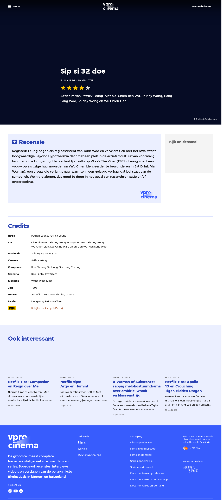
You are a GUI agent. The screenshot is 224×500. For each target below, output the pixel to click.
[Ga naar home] (110, 6)
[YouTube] (16, 491)
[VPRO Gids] (190, 469)
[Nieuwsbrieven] (201, 6)
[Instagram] (10, 491)
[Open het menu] (14, 6)
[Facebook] (21, 491)
